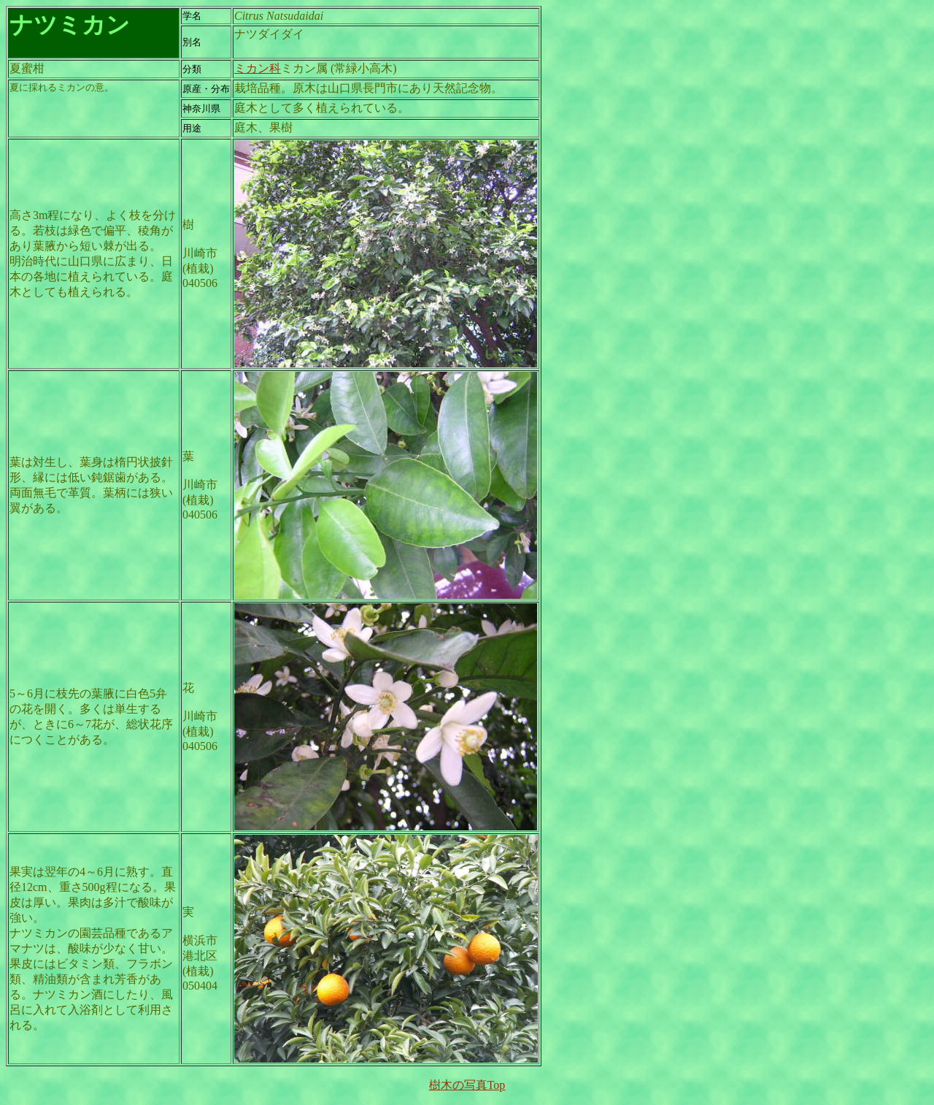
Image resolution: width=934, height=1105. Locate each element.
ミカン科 (257, 68)
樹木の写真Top (467, 1085)
